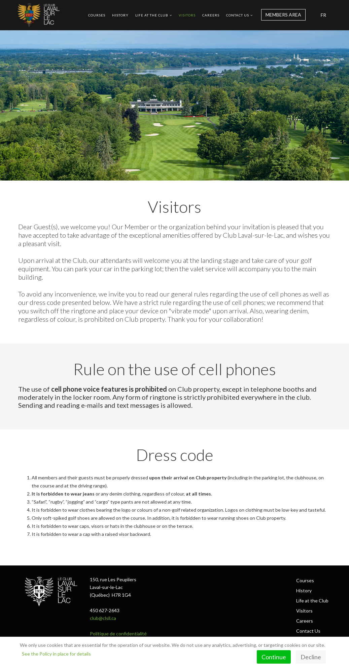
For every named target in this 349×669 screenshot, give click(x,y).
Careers (210, 15)
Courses (96, 15)
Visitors (187, 15)
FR (323, 15)
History (120, 15)
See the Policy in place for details (56, 654)
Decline (311, 657)
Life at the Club (151, 15)
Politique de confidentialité (118, 633)
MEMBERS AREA (283, 14)
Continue (273, 657)
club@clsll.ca (103, 618)
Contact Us (237, 15)
